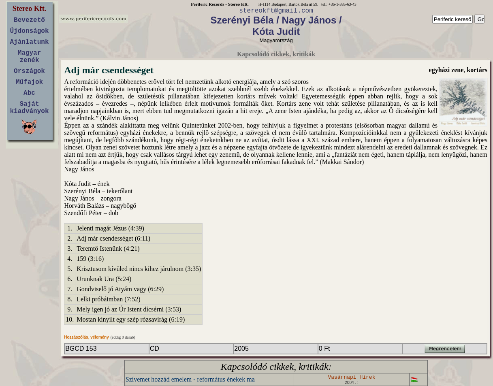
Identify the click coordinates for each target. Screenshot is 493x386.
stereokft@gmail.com (276, 11)
